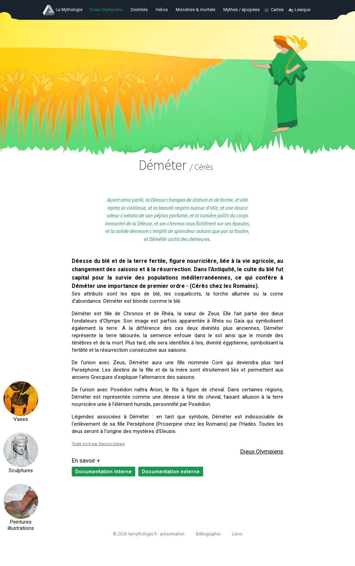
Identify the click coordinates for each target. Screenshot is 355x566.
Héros (162, 9)
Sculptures (20, 470)
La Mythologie (69, 9)
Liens (237, 534)
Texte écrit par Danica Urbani (98, 444)
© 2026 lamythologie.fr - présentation (148, 534)
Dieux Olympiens (106, 9)
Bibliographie (208, 534)
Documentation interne (103, 471)
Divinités (139, 9)
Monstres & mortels (195, 9)
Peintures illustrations (20, 525)
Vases (20, 419)
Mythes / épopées (241, 9)
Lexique (302, 9)
